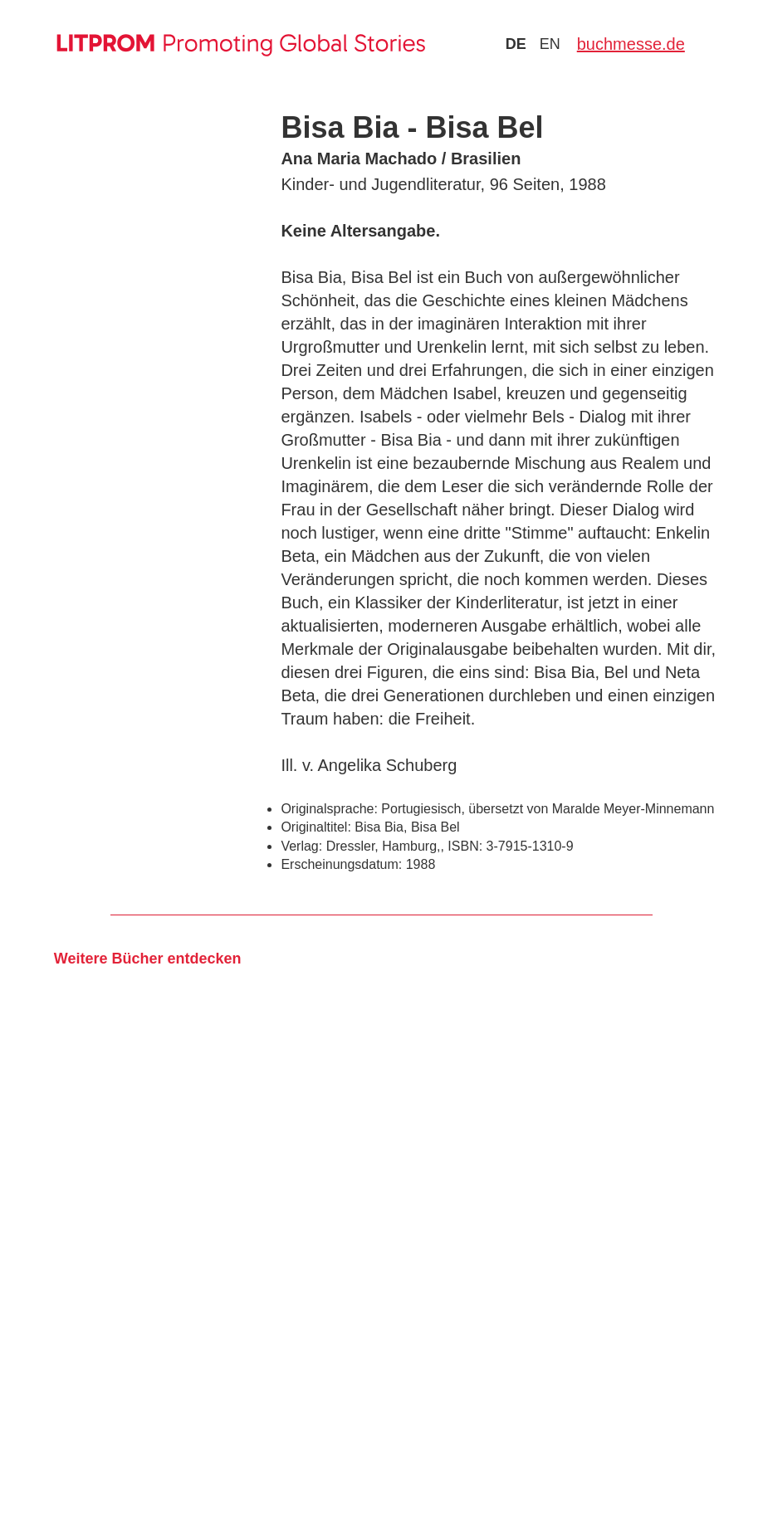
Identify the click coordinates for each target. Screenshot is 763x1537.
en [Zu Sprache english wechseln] (550, 44)
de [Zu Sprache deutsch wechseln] (516, 44)
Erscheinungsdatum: (341, 864)
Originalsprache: (329, 809)
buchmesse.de (631, 44)
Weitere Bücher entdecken (148, 958)
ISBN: (465, 846)
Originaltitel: (315, 827)
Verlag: (301, 846)
